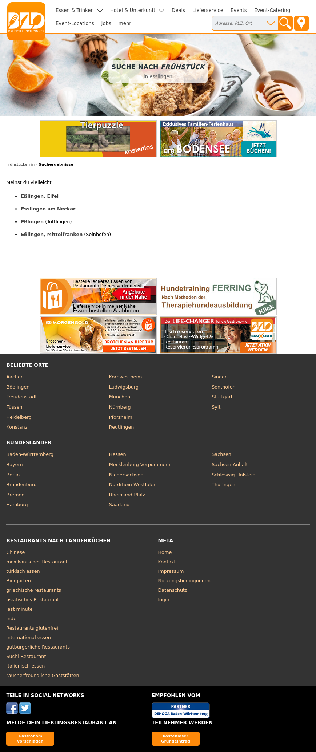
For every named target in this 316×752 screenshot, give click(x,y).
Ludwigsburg (124, 387)
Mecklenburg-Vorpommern (140, 464)
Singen (220, 376)
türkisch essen (23, 571)
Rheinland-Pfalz (127, 494)
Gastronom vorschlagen (30, 738)
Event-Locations (75, 23)
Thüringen (223, 484)
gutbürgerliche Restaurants (38, 647)
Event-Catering (272, 10)
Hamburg (17, 504)
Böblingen (17, 387)
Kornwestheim (125, 376)
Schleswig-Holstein (233, 474)
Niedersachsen (126, 474)
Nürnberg (120, 407)
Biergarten (18, 580)
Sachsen (221, 454)
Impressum (171, 571)
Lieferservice (207, 10)
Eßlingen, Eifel (40, 196)
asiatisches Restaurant (32, 599)
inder (12, 618)
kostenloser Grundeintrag (175, 738)
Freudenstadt (21, 396)
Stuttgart (222, 396)
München (119, 396)
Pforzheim (120, 417)
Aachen (15, 376)
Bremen (15, 494)
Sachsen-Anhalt (230, 464)
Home (165, 552)
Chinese (15, 552)
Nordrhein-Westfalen (133, 484)
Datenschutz (172, 590)
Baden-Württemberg (29, 454)
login (163, 599)
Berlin (13, 474)
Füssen (14, 407)
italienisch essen (25, 666)
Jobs (106, 23)
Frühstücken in (20, 164)
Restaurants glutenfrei (32, 628)
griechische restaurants (33, 590)
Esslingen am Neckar (48, 209)
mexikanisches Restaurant (36, 561)
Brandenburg (21, 484)
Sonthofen (223, 387)
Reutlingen (121, 427)
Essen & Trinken (75, 10)
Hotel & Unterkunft (132, 10)
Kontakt (167, 561)
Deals (178, 10)
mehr (125, 23)
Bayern (14, 464)
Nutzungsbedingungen (184, 580)
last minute (19, 609)
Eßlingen (32, 221)
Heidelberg (19, 417)
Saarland (119, 504)
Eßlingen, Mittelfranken (52, 234)
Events (239, 10)
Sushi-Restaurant (26, 656)
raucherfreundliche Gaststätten (42, 675)
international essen (28, 637)
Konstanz (16, 427)
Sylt (216, 407)
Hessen (117, 454)
